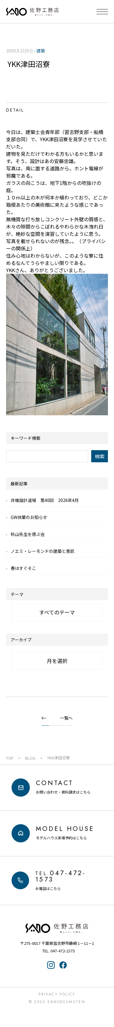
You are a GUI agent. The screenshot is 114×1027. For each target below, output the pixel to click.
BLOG (30, 758)
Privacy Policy (57, 994)
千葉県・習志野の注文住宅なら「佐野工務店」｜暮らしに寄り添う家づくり (32, 12)
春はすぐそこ (23, 568)
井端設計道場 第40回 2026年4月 (45, 500)
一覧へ (66, 718)
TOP (10, 758)
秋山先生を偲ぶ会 (28, 534)
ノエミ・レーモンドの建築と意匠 (42, 551)
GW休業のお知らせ (29, 517)
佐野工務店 (57, 928)
